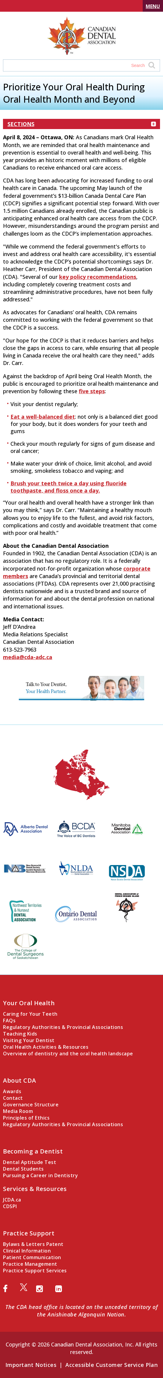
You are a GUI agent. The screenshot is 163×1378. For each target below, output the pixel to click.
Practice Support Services (35, 1270)
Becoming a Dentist (33, 1151)
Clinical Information (27, 1250)
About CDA (19, 1080)
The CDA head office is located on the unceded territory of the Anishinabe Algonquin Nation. (81, 1310)
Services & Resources (35, 1189)
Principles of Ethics (26, 1117)
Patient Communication (32, 1257)
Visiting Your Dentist (29, 1040)
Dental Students (23, 1168)
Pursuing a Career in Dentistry (40, 1175)
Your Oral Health (29, 1003)
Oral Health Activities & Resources (45, 1047)
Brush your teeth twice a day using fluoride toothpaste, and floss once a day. (68, 487)
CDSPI (10, 1206)
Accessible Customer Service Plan (111, 1364)
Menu (153, 6)
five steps (92, 391)
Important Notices (31, 1364)
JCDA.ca (12, 1199)
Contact (13, 1098)
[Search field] (76, 65)
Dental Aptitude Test (29, 1162)
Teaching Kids (20, 1033)
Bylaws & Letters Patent (33, 1244)
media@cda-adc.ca (27, 657)
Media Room (18, 1111)
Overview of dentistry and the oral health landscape (68, 1053)
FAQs (9, 1020)
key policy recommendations (97, 276)
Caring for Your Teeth (30, 1014)
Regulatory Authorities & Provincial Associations (63, 1027)
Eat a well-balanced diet (42, 416)
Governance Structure (31, 1104)
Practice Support (28, 1233)
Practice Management (30, 1264)
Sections (81, 124)
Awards (12, 1091)
